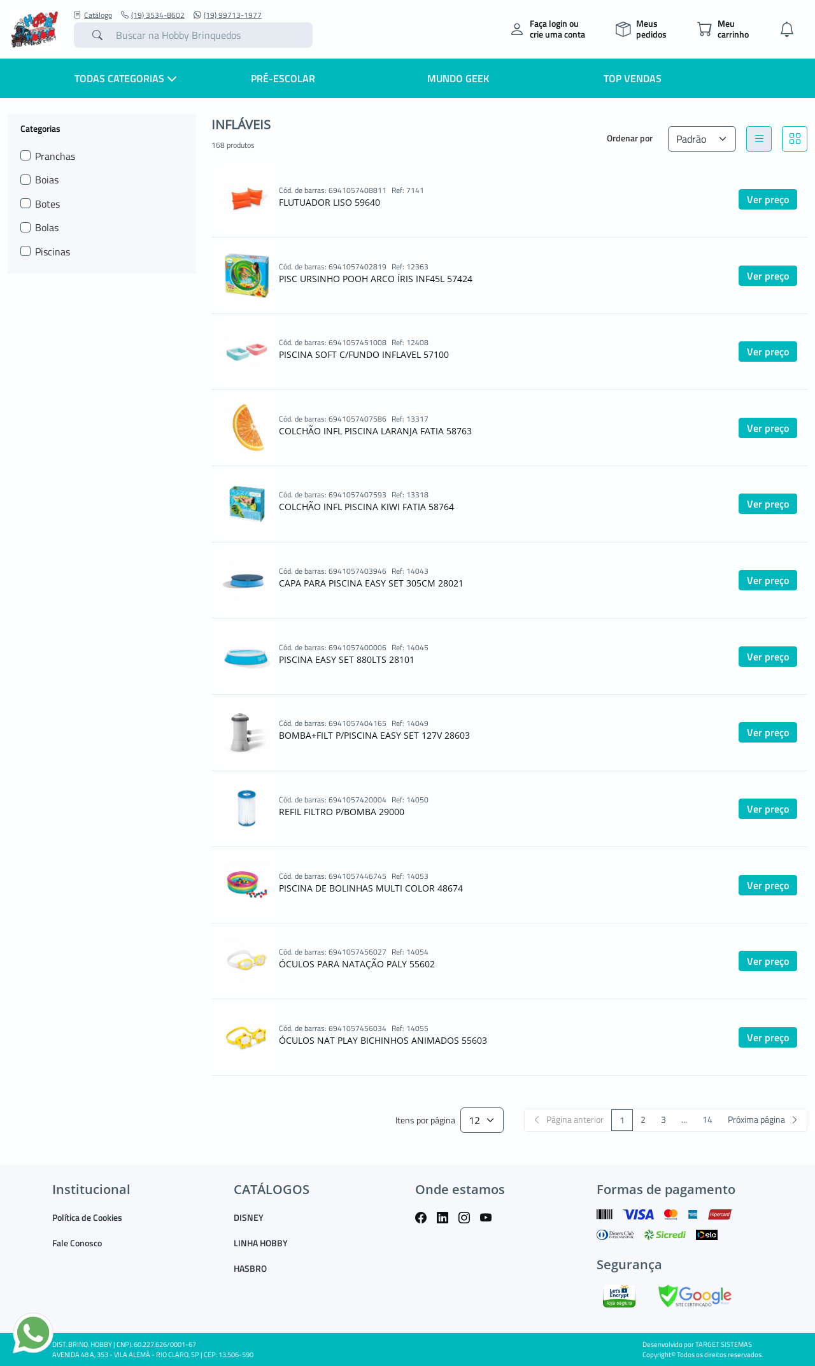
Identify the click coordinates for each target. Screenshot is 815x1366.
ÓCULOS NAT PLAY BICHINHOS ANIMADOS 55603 (383, 1040)
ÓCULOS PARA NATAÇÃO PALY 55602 (357, 964)
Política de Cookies (87, 1217)
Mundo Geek (458, 78)
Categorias (40, 128)
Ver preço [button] (768, 199)
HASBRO (250, 1268)
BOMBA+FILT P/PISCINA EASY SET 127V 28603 (374, 735)
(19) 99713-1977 (228, 15)
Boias (47, 179)
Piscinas (52, 251)
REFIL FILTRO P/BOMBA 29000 (341, 812)
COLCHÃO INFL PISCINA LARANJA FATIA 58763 (375, 431)
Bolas (47, 227)
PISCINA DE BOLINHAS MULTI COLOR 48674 (371, 888)
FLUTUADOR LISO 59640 (329, 202)
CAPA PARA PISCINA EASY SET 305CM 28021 (371, 583)
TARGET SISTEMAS (723, 1344)
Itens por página (425, 1120)
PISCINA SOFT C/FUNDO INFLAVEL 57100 (364, 354)
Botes (47, 203)
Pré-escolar (283, 78)
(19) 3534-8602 (153, 15)
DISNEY (249, 1217)
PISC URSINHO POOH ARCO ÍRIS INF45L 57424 (375, 279)
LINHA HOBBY (261, 1242)
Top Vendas (633, 78)
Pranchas (55, 156)
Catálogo (93, 15)
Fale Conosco (77, 1242)
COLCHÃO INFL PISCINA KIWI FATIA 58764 (366, 507)
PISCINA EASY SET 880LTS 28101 (347, 659)
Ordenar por (630, 138)
